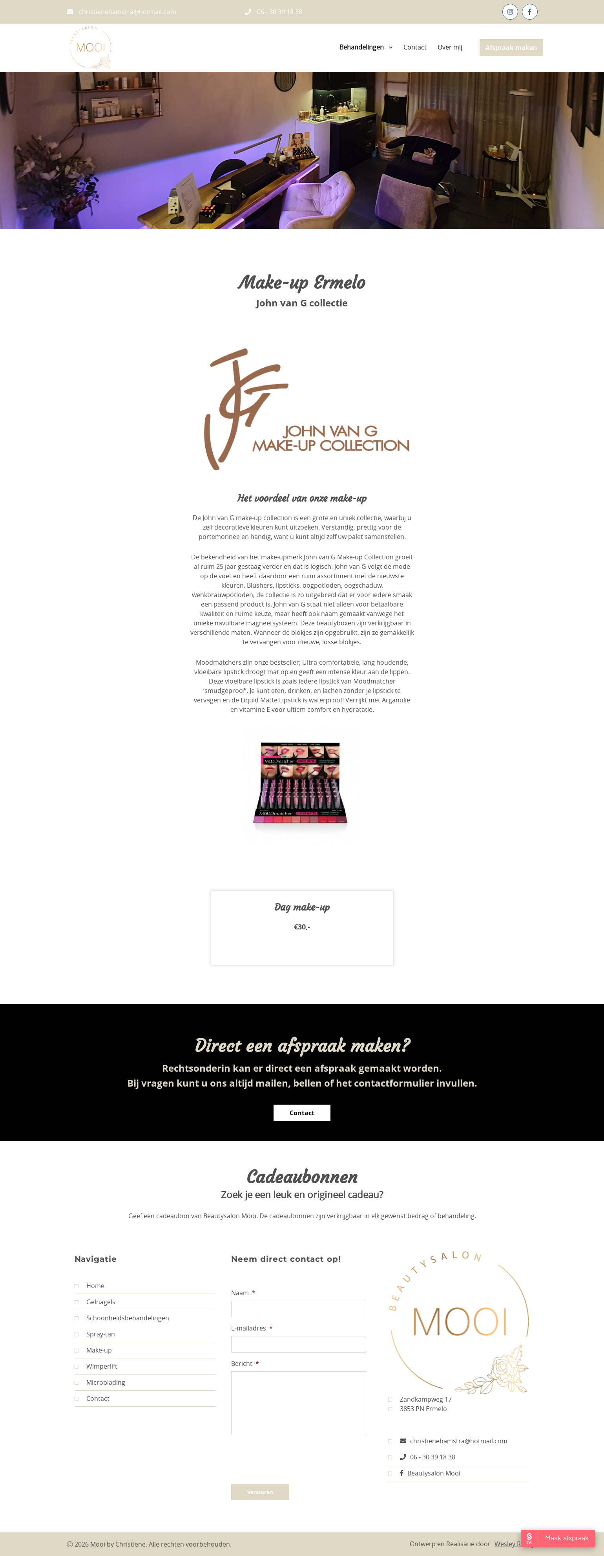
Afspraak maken (511, 47)
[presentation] (290, 1456)
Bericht (245, 1364)
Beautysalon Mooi (424, 1473)
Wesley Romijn (516, 1544)
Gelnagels (95, 1302)
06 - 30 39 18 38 (273, 11)
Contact (415, 47)
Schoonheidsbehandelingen (122, 1318)
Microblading (100, 1382)
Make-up (93, 1350)
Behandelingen (361, 47)
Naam (243, 1293)
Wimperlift (96, 1366)
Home (89, 1285)
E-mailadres (252, 1328)
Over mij (450, 47)
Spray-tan (95, 1334)
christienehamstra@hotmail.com (121, 11)
